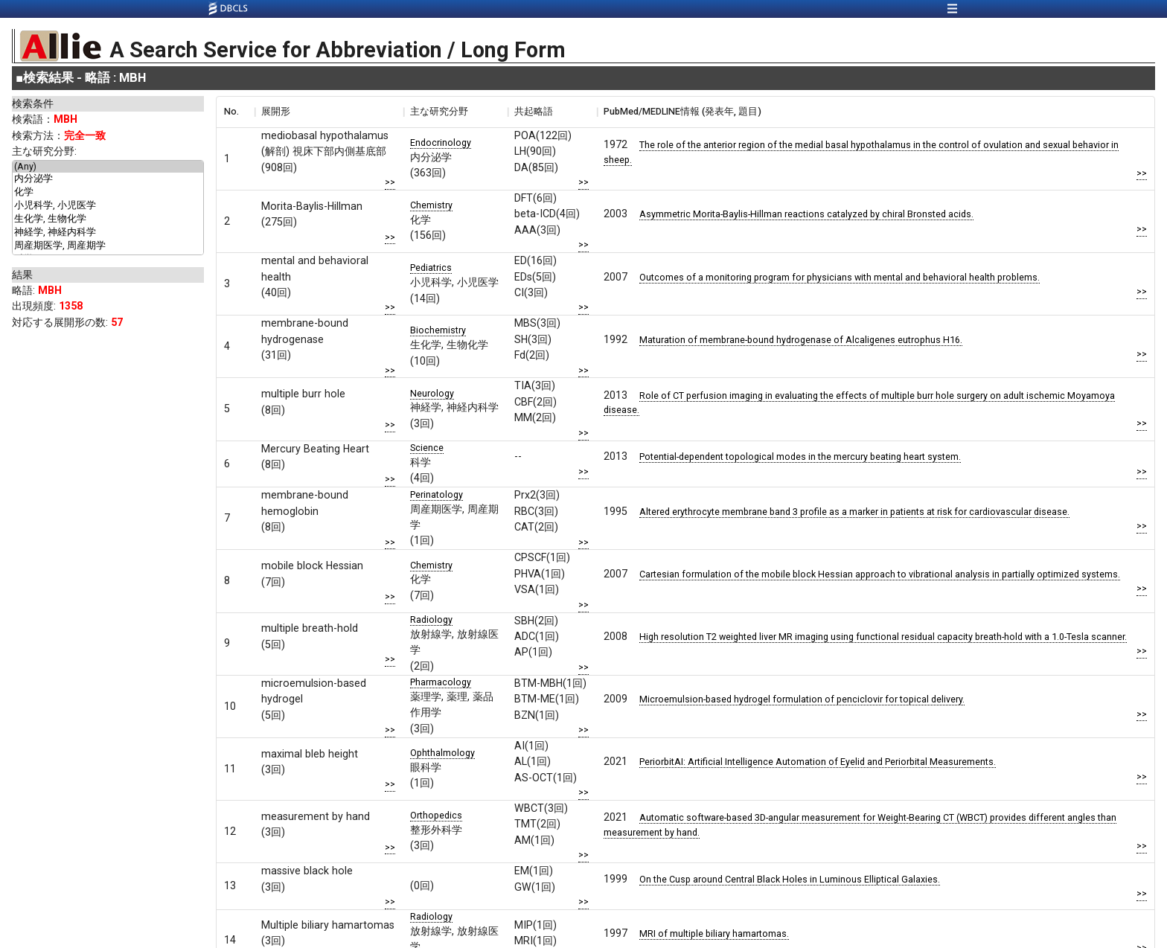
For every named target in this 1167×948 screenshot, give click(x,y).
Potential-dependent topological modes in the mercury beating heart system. (800, 456)
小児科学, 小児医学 (108, 206)
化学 (108, 192)
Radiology (431, 619)
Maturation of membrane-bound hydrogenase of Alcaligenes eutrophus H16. (800, 339)
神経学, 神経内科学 (108, 233)
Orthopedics (436, 815)
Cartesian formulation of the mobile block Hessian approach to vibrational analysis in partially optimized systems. (879, 574)
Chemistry (431, 205)
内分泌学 (108, 179)
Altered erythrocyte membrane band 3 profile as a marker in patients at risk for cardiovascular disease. (854, 511)
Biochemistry (438, 330)
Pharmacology (440, 682)
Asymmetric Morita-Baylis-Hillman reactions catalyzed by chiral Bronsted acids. (806, 214)
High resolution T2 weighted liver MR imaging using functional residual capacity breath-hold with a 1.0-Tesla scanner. (883, 636)
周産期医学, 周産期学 (108, 246)
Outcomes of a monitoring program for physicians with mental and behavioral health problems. (839, 277)
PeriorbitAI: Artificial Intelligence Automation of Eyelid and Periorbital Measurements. (817, 761)
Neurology (432, 393)
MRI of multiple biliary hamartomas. (714, 933)
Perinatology (436, 494)
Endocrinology (440, 142)
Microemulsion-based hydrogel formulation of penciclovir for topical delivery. (802, 699)
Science (427, 447)
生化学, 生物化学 (108, 219)
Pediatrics (431, 267)
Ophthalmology (442, 752)
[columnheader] (235, 111)
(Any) (108, 167)
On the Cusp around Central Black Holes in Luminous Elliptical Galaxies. (789, 879)
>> (390, 182)
